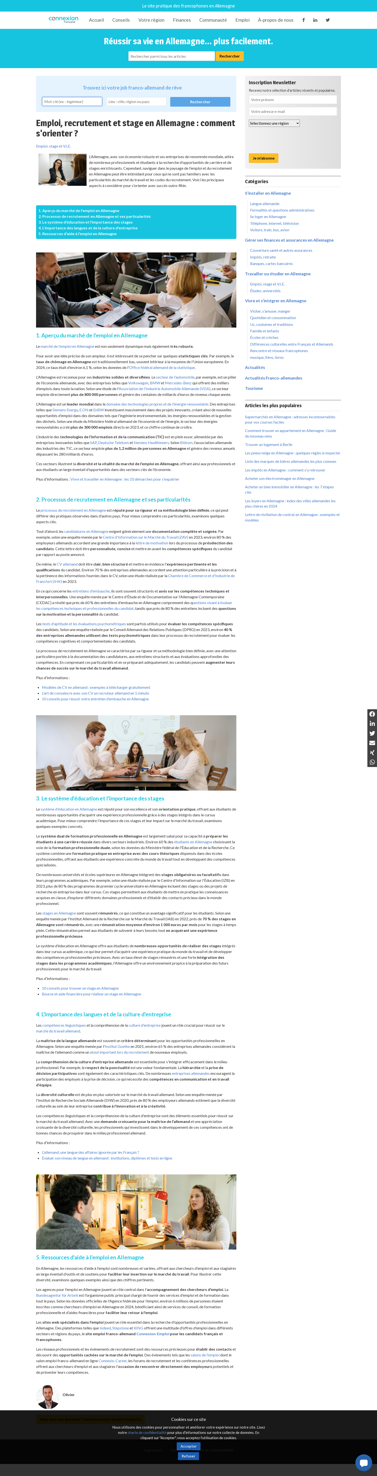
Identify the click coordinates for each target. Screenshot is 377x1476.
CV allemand (67, 564)
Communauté (213, 20)
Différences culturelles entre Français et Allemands (291, 344)
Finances (182, 20)
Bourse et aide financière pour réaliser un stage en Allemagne (91, 994)
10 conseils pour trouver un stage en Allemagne (80, 988)
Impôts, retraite (263, 257)
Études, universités (265, 290)
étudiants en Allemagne (193, 841)
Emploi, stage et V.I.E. (53, 146)
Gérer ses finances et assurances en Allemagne (289, 240)
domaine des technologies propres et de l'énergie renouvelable (157, 404)
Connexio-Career (113, 1360)
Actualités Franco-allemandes (273, 377)
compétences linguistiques (64, 1025)
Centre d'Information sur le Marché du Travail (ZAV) (145, 537)
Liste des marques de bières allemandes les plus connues (290, 461)
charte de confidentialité (147, 1432)
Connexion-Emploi (152, 1333)
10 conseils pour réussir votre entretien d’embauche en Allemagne (95, 698)
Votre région (151, 20)
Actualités (255, 367)
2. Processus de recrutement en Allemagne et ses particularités (94, 216)
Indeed (105, 1328)
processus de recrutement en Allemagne (73, 510)
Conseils (121, 20)
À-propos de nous (276, 20)
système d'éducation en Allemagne (69, 809)
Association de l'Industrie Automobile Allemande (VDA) (164, 388)
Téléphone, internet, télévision (274, 223)
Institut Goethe (117, 1046)
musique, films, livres (267, 357)
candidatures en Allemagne (86, 531)
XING (138, 1328)
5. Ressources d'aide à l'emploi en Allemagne (77, 233)
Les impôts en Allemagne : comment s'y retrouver (285, 470)
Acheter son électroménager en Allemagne (279, 478)
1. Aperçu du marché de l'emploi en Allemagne (78, 210)
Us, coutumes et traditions (271, 324)
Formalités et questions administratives (282, 210)
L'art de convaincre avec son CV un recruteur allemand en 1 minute (95, 693)
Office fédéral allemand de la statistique (162, 367)
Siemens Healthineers (151, 442)
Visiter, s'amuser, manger (270, 311)
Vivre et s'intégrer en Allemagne (275, 300)
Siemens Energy (65, 409)
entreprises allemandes (191, 1073)
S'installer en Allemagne (268, 193)
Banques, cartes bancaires (271, 263)
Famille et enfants (264, 331)
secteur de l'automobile (175, 377)
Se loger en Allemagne (268, 216)
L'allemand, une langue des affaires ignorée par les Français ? (90, 1152)
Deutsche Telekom (113, 442)
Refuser (188, 1456)
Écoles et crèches (264, 337)
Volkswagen (138, 382)
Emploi (242, 20)
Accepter (189, 1446)
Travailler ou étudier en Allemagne (278, 273)
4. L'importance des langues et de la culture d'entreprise (88, 228)
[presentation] (285, 140)
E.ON (83, 409)
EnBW (98, 409)
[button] (363, 1462)
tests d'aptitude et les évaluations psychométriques (84, 623)
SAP (93, 442)
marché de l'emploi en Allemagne (67, 346)
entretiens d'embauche (91, 591)
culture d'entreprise (145, 1025)
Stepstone (120, 1328)
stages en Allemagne (59, 913)
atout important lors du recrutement (119, 1052)
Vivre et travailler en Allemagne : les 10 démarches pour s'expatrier (124, 479)
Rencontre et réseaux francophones (279, 350)
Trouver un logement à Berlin (268, 444)
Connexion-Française (64, 20)
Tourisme (254, 388)
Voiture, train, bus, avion (269, 229)
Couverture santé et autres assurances (281, 250)
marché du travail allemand (58, 1031)
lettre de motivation (152, 543)
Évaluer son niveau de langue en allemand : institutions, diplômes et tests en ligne (107, 1158)
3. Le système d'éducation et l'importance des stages (85, 222)
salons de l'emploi (205, 1355)
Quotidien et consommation (273, 317)
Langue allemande (264, 203)
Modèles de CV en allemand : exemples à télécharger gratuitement (96, 687)
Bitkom (186, 442)
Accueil (96, 20)
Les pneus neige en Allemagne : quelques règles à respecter (292, 453)
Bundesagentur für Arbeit (57, 1295)
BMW (155, 382)
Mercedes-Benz (178, 382)
